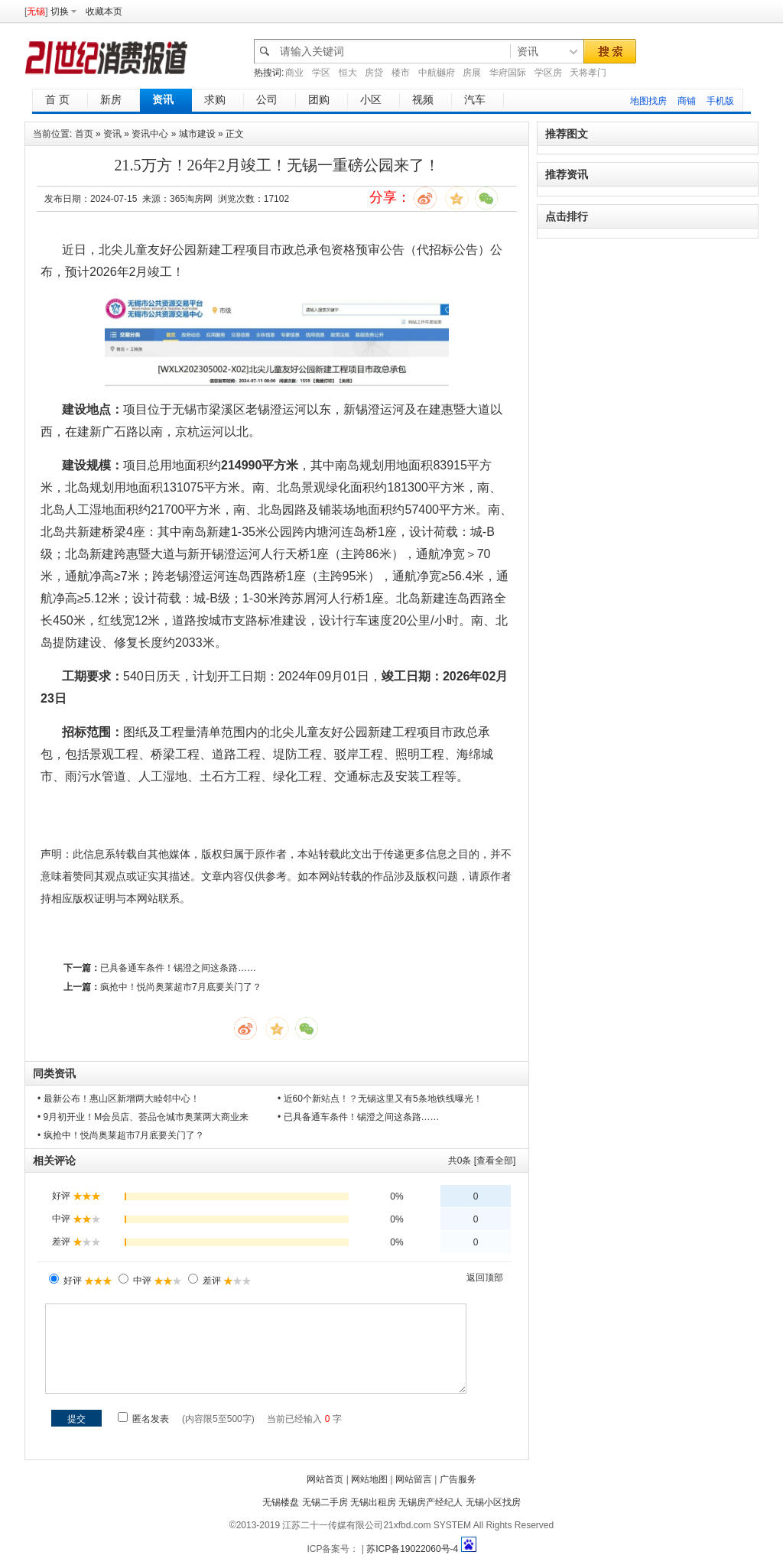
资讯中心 (150, 133)
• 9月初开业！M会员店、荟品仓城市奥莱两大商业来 (143, 1117)
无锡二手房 (325, 1502)
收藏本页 (104, 11)
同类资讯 (54, 1073)
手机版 (720, 101)
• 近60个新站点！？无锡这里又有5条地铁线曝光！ (380, 1098)
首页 (84, 133)
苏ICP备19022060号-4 (412, 1549)
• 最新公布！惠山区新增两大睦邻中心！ (118, 1098)
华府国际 (507, 72)
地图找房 (648, 101)
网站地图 (369, 1479)
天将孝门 (588, 72)
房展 (472, 72)
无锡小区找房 (493, 1502)
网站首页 (325, 1479)
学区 (321, 72)
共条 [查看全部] (482, 1160)
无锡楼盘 (280, 1502)
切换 (59, 11)
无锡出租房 (373, 1502)
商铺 (686, 101)
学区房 (548, 72)
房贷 (374, 72)
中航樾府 (436, 72)
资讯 (112, 133)
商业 (294, 72)
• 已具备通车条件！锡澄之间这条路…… (359, 1117)
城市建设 (197, 133)
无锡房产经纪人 (430, 1502)
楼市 (401, 72)
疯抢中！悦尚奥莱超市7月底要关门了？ (181, 987)
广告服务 (458, 1479)
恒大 (348, 72)
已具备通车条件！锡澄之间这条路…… (178, 968)
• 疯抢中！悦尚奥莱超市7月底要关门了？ (120, 1135)
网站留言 (413, 1479)
